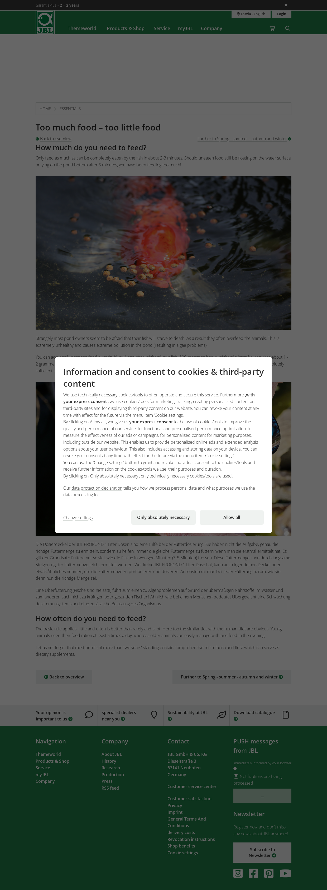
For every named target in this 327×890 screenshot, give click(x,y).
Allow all (231, 517)
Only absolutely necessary (163, 517)
